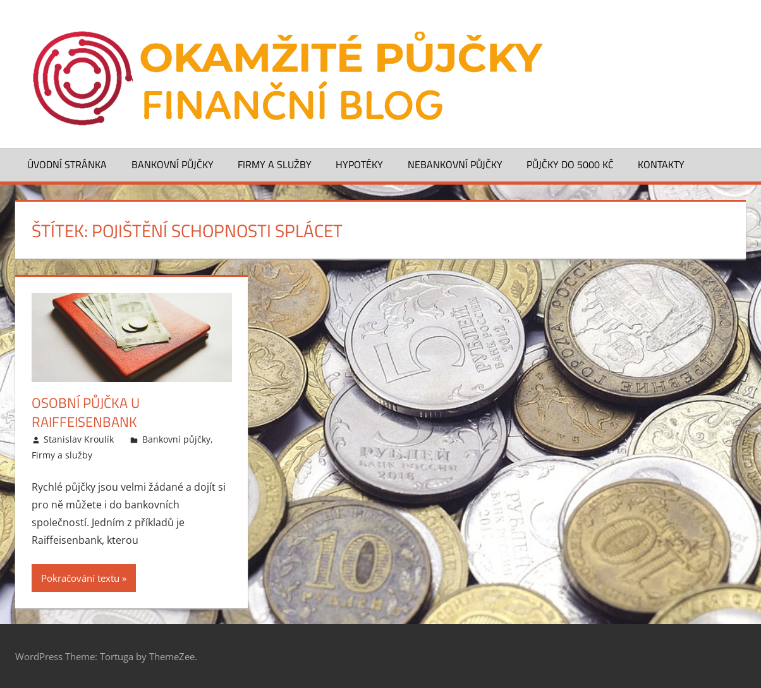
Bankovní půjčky (172, 164)
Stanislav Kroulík (79, 439)
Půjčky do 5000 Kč (570, 164)
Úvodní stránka (67, 164)
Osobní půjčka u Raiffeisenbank (86, 412)
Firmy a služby (275, 164)
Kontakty (661, 164)
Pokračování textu (80, 578)
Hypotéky (359, 164)
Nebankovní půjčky (455, 164)
